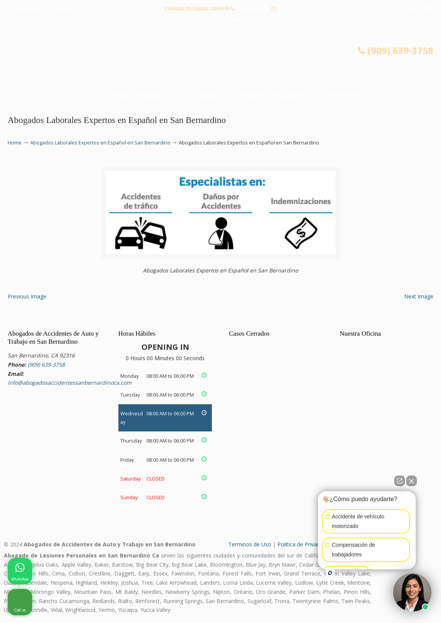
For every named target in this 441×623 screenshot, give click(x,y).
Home (14, 142)
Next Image (418, 296)
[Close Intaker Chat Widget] (411, 480)
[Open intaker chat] (330, 572)
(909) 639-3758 (253, 8)
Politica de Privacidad (303, 544)
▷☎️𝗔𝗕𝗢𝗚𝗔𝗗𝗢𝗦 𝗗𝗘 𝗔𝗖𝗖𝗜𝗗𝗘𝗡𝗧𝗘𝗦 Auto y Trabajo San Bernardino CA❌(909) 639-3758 (221, 59)
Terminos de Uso (249, 544)
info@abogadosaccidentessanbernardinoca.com (220, 20)
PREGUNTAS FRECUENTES (42, 8)
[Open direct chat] (399, 480)
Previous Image (27, 296)
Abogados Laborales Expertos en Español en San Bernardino (100, 142)
